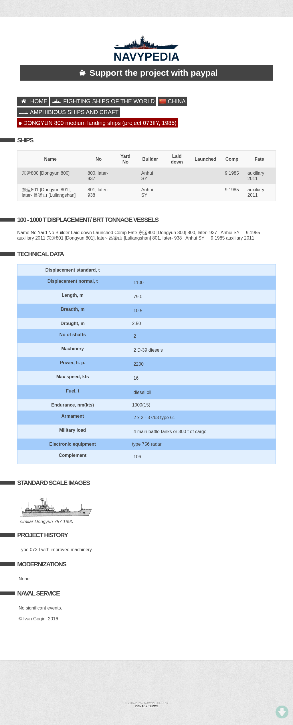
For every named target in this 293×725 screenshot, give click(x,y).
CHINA (172, 101)
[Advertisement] (146, 682)
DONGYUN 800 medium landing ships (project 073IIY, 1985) (98, 123)
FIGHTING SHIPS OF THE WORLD (103, 101)
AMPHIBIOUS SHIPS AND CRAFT (69, 112)
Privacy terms (146, 706)
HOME (33, 101)
